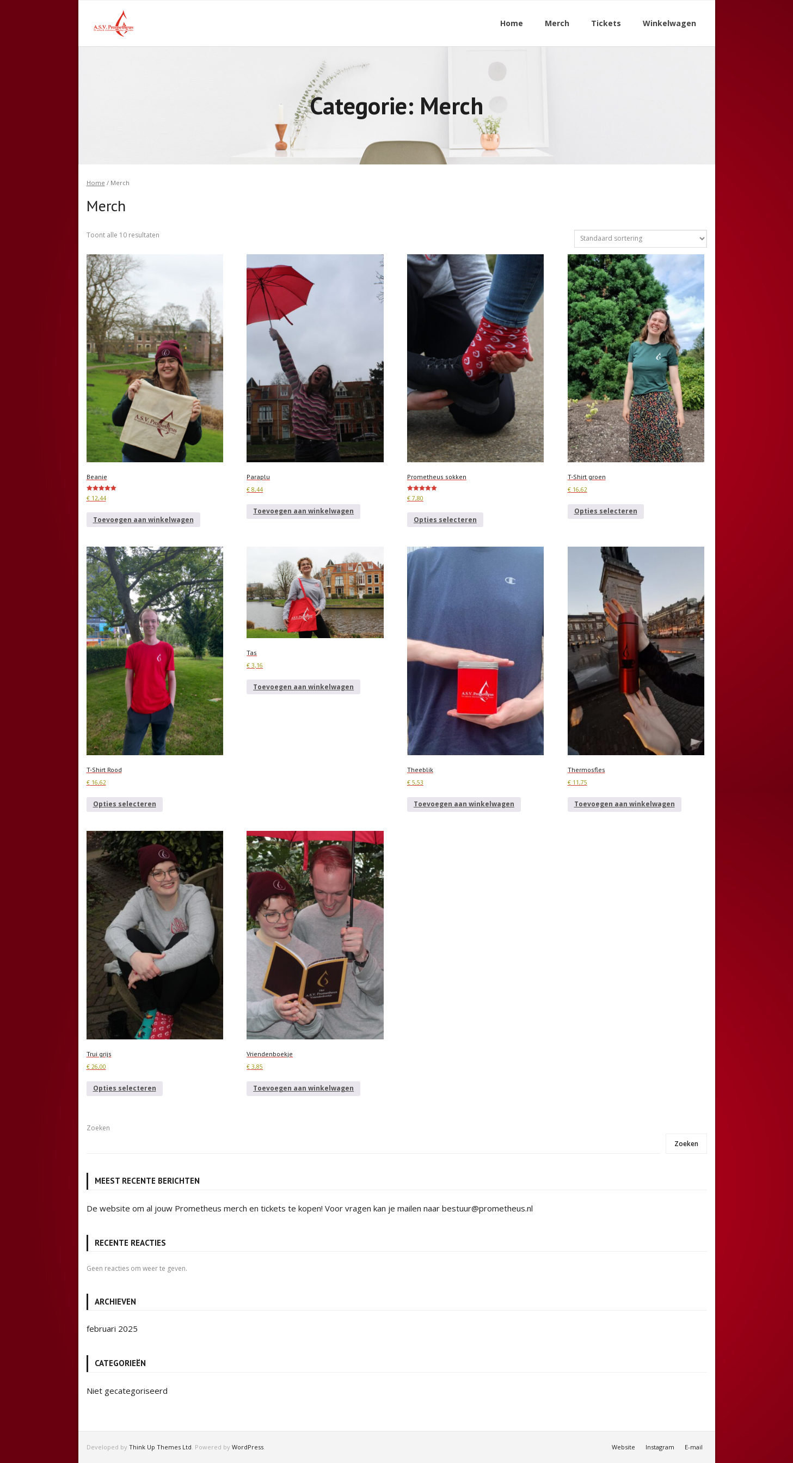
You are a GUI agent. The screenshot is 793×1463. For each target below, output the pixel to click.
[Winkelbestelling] (640, 238)
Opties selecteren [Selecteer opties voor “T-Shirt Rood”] (124, 804)
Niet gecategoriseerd (127, 1390)
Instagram (660, 1446)
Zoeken (98, 1127)
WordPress (247, 1446)
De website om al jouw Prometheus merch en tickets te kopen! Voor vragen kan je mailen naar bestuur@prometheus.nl (310, 1207)
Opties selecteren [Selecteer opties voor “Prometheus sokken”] (445, 519)
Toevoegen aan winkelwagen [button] (143, 519)
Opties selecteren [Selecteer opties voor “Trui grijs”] (124, 1088)
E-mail (694, 1446)
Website (623, 1446)
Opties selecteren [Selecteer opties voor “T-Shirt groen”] (605, 511)
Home (96, 183)
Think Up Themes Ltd (160, 1446)
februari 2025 (112, 1328)
